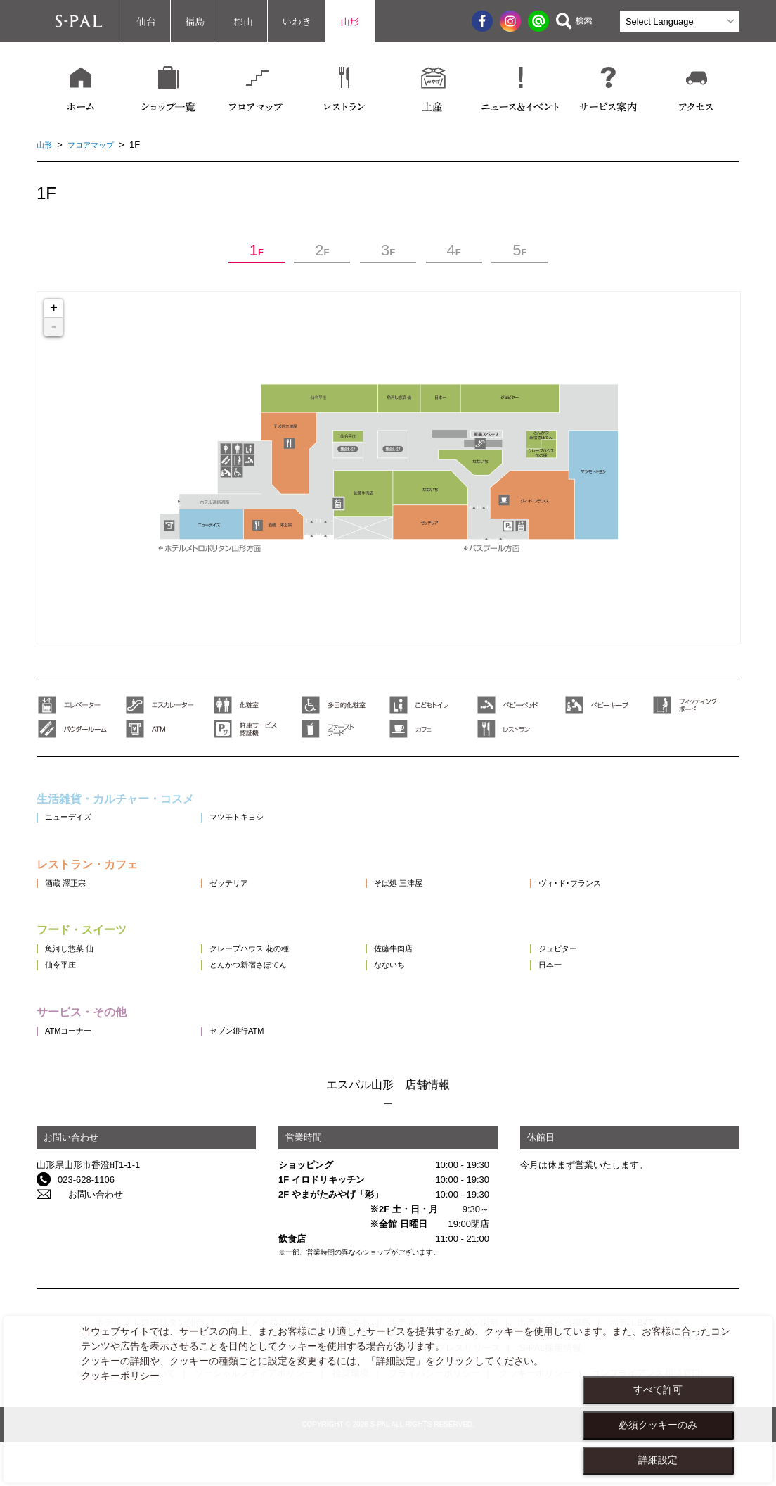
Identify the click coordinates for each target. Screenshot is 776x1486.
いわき (296, 21)
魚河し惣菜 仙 (74, 974)
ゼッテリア (248, 899)
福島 (195, 21)
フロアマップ (97, 144)
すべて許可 (658, 1389)
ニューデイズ (72, 825)
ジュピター (607, 974)
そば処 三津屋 (434, 899)
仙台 (146, 21)
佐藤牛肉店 (428, 974)
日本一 (598, 999)
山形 (350, 21)
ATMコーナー (72, 1074)
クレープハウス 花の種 (272, 974)
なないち (423, 999)
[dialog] (388, 1399)
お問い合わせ (85, 1238)
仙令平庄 (63, 999)
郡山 (243, 21)
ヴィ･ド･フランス (622, 899)
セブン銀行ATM (257, 1074)
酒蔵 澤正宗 (69, 899)
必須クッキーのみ (658, 1424)
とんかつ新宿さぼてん (270, 999)
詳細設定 (658, 1460)
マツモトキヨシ (257, 825)
